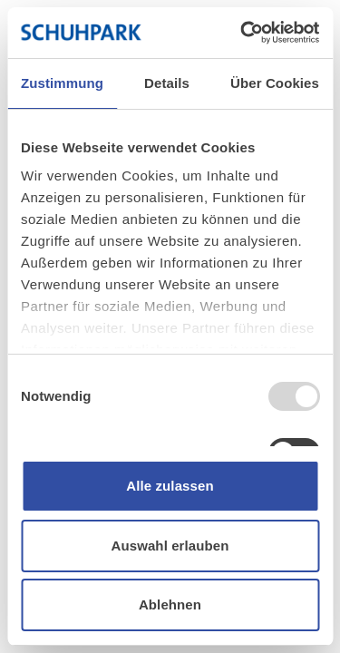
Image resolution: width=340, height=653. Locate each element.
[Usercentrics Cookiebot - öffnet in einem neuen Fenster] (242, 32)
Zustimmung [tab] (62, 83)
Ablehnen (170, 604)
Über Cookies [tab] (274, 83)
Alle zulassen (169, 485)
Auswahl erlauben (170, 545)
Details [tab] (166, 83)
